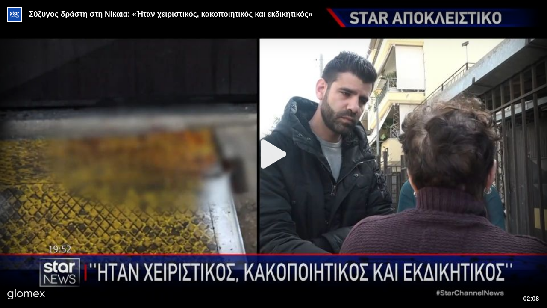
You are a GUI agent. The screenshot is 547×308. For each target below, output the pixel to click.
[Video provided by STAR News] (14, 14)
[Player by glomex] (26, 295)
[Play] (273, 154)
